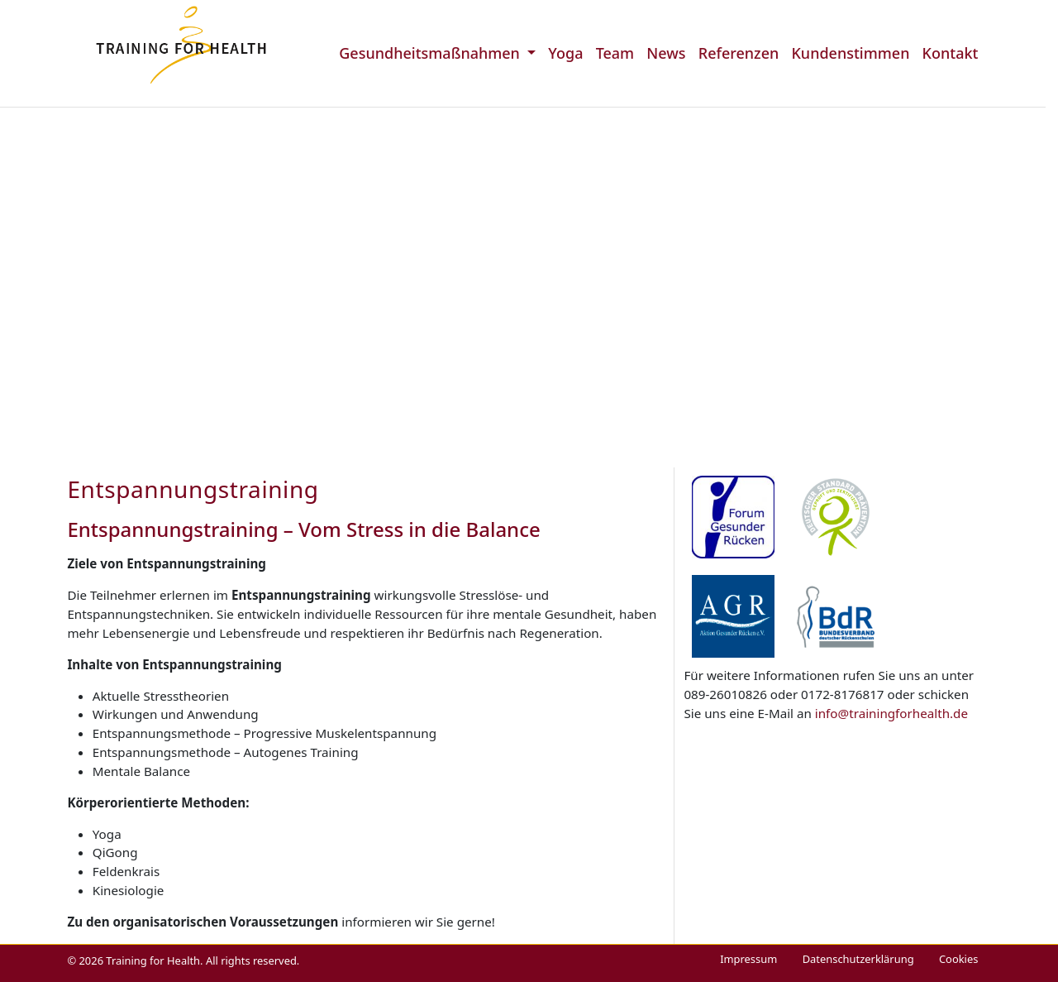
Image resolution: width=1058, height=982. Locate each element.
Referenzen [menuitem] (738, 53)
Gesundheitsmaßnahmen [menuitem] (431, 53)
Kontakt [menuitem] (950, 53)
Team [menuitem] (615, 53)
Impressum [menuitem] (748, 958)
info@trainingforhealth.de (891, 713)
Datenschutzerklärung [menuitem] (858, 958)
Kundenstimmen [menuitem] (850, 53)
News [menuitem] (665, 53)
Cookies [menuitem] (958, 958)
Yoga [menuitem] (565, 53)
